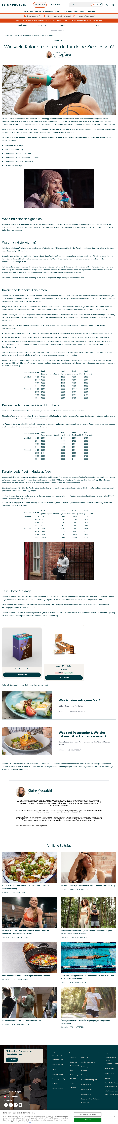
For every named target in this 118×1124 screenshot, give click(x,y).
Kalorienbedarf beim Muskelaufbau (19, 161)
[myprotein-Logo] (14, 5)
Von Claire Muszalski (62, 55)
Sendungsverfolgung (59, 1079)
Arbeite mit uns (86, 1089)
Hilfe (54, 1069)
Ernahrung (17, 35)
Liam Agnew (76, 750)
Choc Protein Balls (22, 669)
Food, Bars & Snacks (70, 11)
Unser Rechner (50, 317)
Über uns (84, 1057)
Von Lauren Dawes (78, 937)
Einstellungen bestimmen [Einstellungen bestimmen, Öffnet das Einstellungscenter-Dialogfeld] (88, 1114)
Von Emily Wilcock (20, 937)
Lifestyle (96, 25)
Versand (55, 1084)
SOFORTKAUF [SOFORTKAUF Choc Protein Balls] (22, 675)
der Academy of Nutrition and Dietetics (47, 800)
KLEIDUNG (55, 5)
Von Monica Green (20, 1024)
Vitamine (58, 11)
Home (6, 35)
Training (62, 25)
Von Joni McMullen (79, 889)
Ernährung (22, 25)
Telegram (108, 1078)
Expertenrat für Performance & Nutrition (91, 1100)
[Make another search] (59, 30)
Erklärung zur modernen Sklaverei (89, 1068)
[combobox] (86, 4)
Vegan (82, 11)
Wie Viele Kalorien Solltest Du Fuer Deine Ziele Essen (38, 35)
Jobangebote (86, 1094)
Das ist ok (88, 1119)
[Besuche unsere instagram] (6, 1105)
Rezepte (79, 25)
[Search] (71, 4)
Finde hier (19, 826)
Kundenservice (57, 1060)
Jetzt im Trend (28, 11)
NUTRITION (40, 5)
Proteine (73, 1057)
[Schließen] (115, 1116)
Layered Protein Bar (64, 666)
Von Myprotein (18, 892)
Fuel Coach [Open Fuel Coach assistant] (97, 5)
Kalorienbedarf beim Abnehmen (18, 153)
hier (30, 1122)
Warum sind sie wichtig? (14, 149)
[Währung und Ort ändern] (23, 1096)
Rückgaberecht (57, 1074)
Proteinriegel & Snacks (74, 1076)
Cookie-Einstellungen (12, 1092)
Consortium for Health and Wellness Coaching (43, 802)
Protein (38, 11)
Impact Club (109, 1073)
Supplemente (48, 11)
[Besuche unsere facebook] (11, 1105)
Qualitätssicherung (88, 1062)
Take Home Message (13, 165)
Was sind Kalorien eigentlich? (16, 145)
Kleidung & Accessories (74, 1063)
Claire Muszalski (78, 711)
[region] (59, 1117)
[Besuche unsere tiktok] (16, 1105)
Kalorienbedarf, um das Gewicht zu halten (22, 157)
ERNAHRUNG (59, 41)
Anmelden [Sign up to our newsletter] (12, 1060)
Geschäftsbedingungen (89, 1080)
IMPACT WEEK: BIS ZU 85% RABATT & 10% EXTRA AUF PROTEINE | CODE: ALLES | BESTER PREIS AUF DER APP (59, 20)
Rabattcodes (109, 1068)
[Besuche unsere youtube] (20, 1105)
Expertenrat (91, 11)
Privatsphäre (85, 1075)
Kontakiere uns (57, 1064)
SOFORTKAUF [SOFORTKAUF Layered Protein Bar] (64, 678)
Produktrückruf (57, 1088)
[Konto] (107, 4)
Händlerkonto (86, 1084)
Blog (11, 35)
